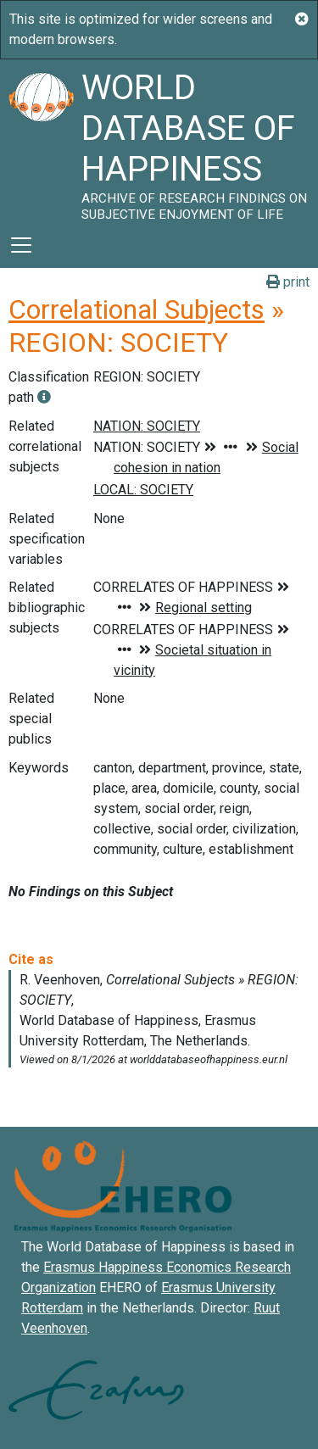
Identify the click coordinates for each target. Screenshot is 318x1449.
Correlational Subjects (136, 309)
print (288, 282)
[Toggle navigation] (21, 245)
